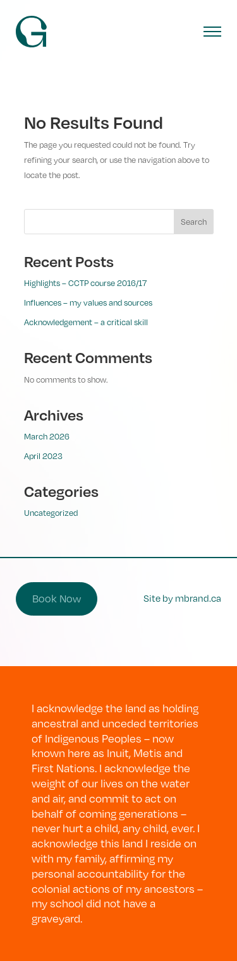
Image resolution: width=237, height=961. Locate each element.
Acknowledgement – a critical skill (86, 322)
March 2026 (47, 436)
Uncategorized (51, 513)
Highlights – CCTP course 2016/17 (85, 283)
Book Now (56, 598)
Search (194, 222)
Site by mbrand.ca (182, 598)
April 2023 (43, 456)
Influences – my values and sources (88, 302)
